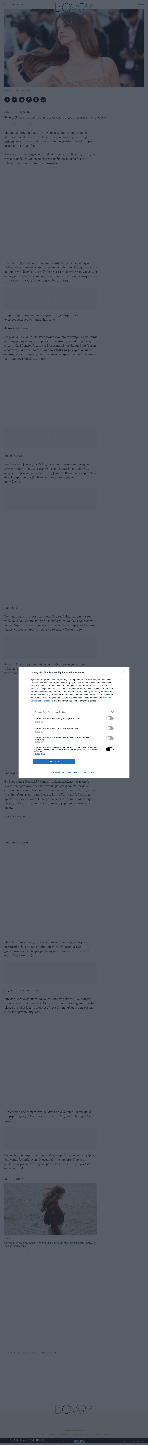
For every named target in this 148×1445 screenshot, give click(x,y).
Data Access (73, 772)
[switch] (110, 718)
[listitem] (74, 712)
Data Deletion (57, 772)
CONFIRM (54, 761)
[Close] (124, 672)
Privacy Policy (90, 772)
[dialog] (74, 722)
